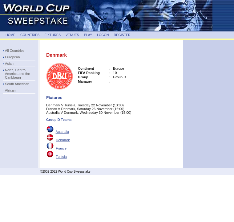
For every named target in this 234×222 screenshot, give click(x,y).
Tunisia (61, 156)
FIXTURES (52, 35)
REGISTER (122, 35)
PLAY (88, 35)
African (10, 90)
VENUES (72, 35)
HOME (10, 35)
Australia (62, 132)
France (61, 148)
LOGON (103, 35)
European (12, 57)
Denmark (63, 140)
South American (17, 84)
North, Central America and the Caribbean (17, 73)
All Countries (14, 50)
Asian (9, 63)
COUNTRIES (30, 35)
